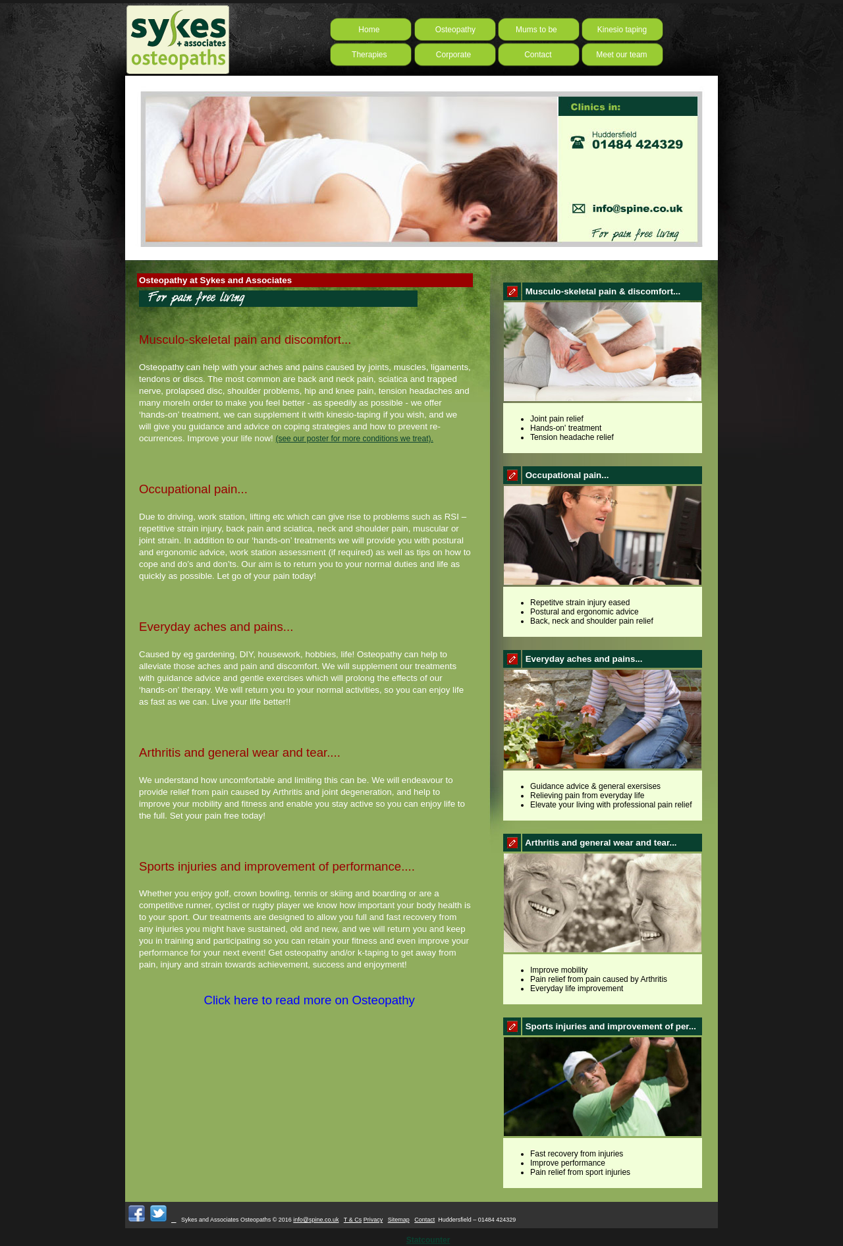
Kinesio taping (622, 29)
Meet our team (619, 54)
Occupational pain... (193, 489)
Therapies (368, 54)
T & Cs (353, 1219)
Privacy (373, 1219)
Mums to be (536, 29)
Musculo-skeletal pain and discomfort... (245, 339)
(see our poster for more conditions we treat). (354, 438)
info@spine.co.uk (316, 1219)
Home (364, 29)
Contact (531, 54)
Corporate (449, 54)
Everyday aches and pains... (216, 627)
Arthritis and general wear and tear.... (239, 752)
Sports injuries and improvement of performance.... (277, 866)
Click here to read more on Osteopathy (277, 1000)
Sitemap (399, 1219)
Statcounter (428, 1240)
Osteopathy (448, 29)
